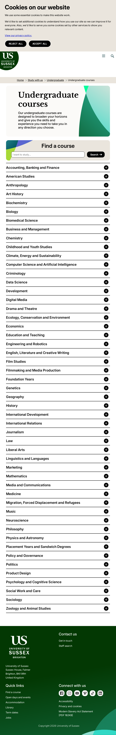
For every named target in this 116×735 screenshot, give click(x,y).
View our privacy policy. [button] (18, 35)
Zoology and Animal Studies (28, 608)
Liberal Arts (15, 450)
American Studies (20, 176)
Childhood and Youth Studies (29, 247)
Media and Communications (28, 485)
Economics (15, 326)
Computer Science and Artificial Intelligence (41, 264)
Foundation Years (20, 379)
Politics (12, 564)
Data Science (16, 282)
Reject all (16, 43)
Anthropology (17, 185)
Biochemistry (16, 203)
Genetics (13, 388)
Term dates (12, 712)
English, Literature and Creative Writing (37, 353)
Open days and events (18, 697)
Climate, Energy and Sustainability (33, 256)
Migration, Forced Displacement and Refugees (43, 502)
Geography (15, 397)
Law (9, 441)
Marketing (14, 467)
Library (10, 707)
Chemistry (14, 238)
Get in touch (65, 640)
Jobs (8, 717)
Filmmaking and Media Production (33, 370)
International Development (27, 414)
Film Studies (16, 361)
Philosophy (15, 529)
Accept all (39, 43)
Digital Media (16, 300)
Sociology (14, 600)
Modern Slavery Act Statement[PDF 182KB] (76, 713)
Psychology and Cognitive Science (33, 582)
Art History (14, 194)
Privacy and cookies (70, 706)
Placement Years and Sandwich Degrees (38, 547)
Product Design (18, 573)
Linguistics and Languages (27, 458)
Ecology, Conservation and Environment (38, 317)
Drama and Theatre (21, 309)
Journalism (15, 432)
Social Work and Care (23, 591)
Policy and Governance (24, 555)
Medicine (13, 494)
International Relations (24, 423)
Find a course (13, 692)
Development (16, 291)
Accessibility (66, 701)
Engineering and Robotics (26, 344)
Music (11, 511)
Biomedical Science (22, 220)
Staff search (65, 645)
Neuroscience (17, 520)
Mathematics (16, 476)
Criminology (16, 273)
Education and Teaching (25, 335)
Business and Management (27, 229)
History (12, 405)
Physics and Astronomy (25, 538)
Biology (12, 212)
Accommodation (15, 702)
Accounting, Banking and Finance (32, 167)
